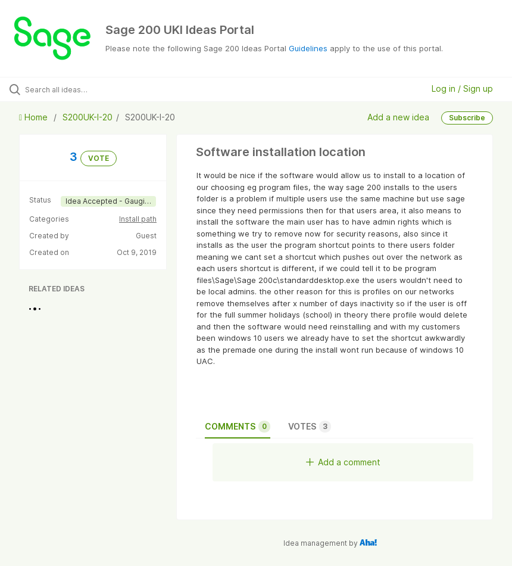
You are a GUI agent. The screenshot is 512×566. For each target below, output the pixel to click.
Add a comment (343, 462)
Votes (309, 427)
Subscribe (467, 117)
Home (34, 117)
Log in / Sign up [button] (462, 88)
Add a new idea (398, 116)
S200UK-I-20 (88, 117)
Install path (138, 218)
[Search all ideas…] (80, 89)
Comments (237, 427)
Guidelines (308, 48)
